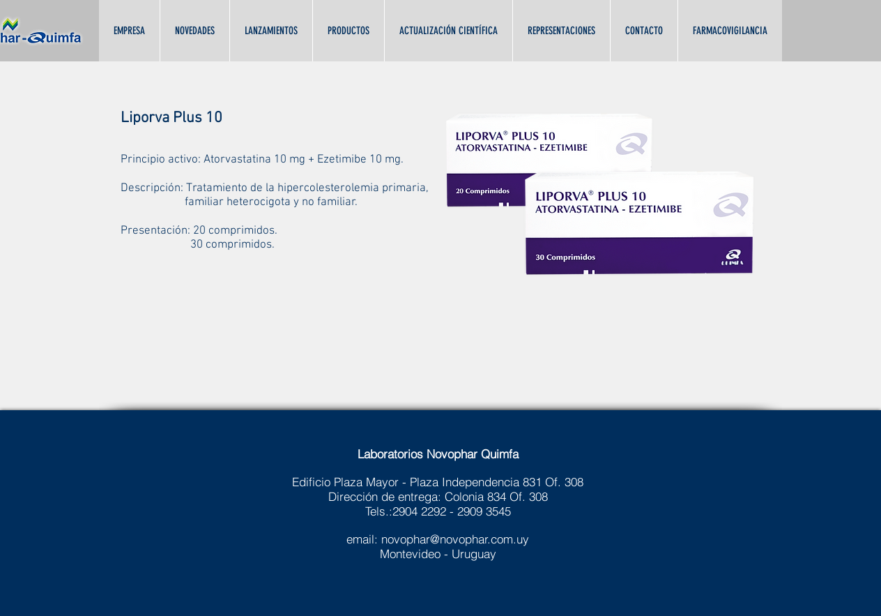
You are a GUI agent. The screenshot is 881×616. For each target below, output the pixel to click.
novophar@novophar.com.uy (455, 539)
